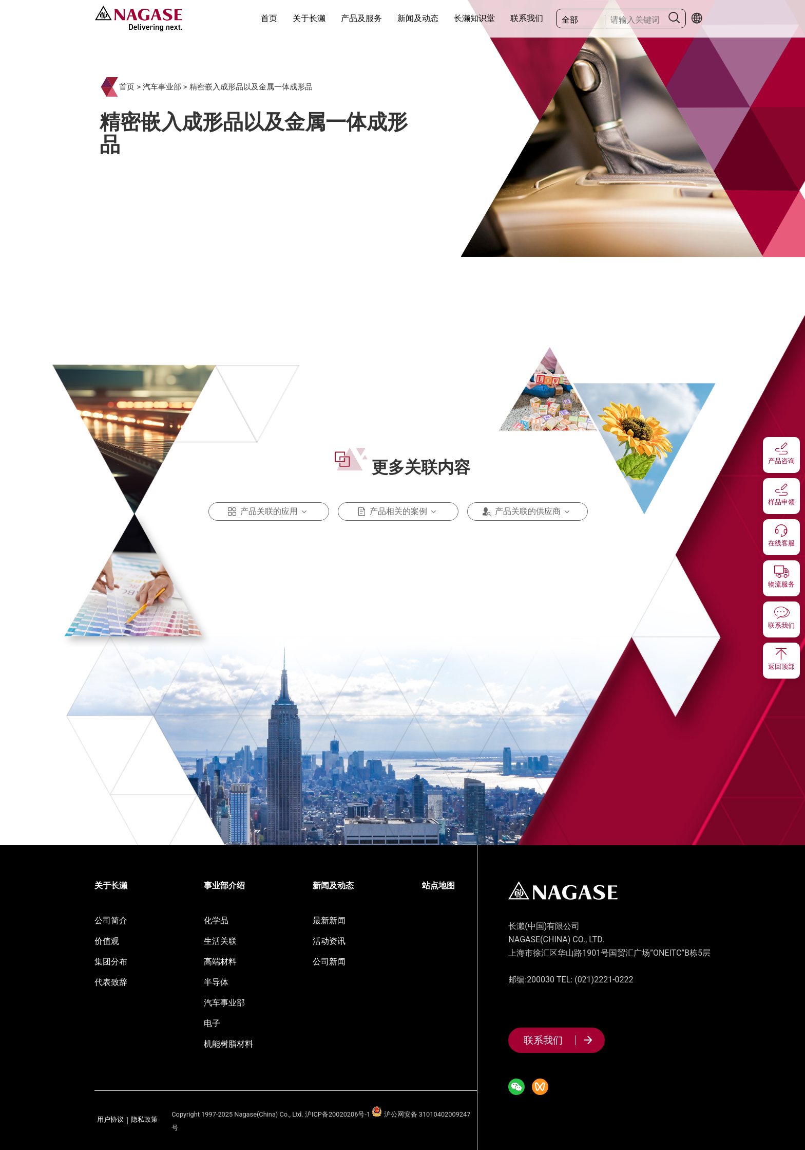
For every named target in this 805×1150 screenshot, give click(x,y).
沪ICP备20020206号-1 (337, 1114)
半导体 (216, 982)
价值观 (106, 941)
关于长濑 (309, 18)
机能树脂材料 (228, 1044)
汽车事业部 (162, 87)
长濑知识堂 (474, 18)
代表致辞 (110, 982)
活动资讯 (329, 941)
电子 (212, 1023)
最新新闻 (329, 920)
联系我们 (526, 18)
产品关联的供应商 (528, 511)
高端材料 (220, 961)
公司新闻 (329, 961)
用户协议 (110, 1120)
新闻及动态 (417, 18)
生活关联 (220, 941)
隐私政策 (144, 1120)
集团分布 (110, 961)
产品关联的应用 (269, 511)
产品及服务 (361, 18)
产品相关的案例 (398, 511)
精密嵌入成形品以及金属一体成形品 (251, 87)
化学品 (216, 920)
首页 (269, 18)
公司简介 (110, 920)
